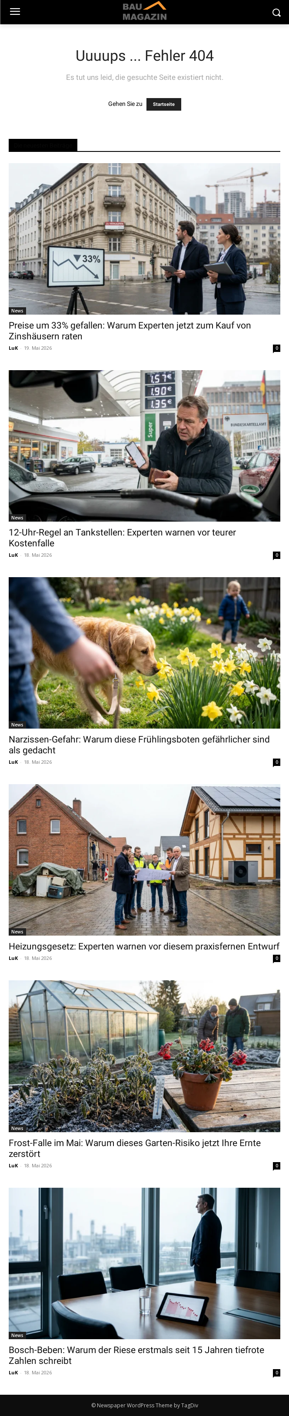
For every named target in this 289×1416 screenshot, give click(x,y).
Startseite (164, 104)
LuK (13, 348)
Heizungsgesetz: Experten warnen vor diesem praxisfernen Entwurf (144, 946)
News (17, 311)
